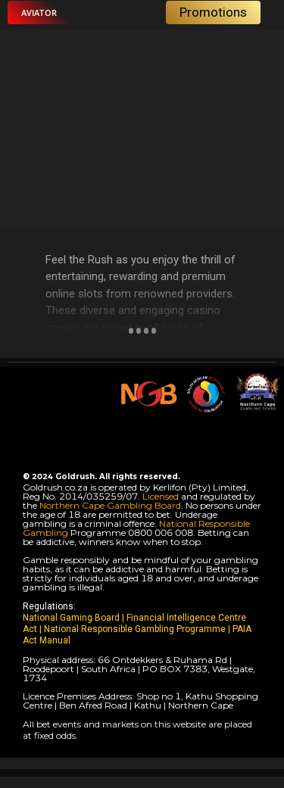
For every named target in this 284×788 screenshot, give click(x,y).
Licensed (161, 496)
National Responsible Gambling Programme (135, 629)
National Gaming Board (72, 617)
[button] (39, 12)
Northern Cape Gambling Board (110, 505)
